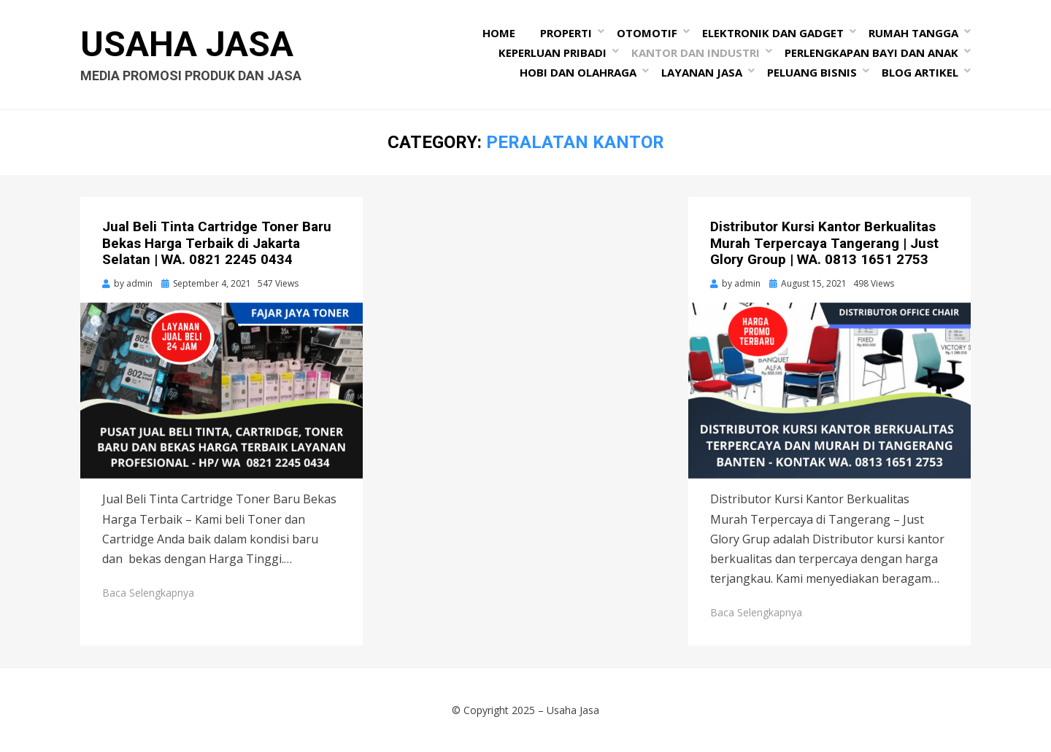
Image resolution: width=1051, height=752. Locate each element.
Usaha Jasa (186, 44)
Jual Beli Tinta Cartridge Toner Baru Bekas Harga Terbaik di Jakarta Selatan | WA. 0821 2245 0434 (216, 243)
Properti (566, 33)
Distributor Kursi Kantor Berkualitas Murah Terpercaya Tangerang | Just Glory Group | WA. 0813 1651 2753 (824, 243)
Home (498, 33)
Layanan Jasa (701, 72)
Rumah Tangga (913, 33)
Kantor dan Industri (695, 52)
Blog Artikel (920, 72)
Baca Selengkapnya (148, 593)
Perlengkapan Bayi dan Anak (871, 52)
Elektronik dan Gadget (773, 33)
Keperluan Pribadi (552, 52)
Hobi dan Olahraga (578, 72)
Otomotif (647, 33)
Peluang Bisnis (812, 72)
